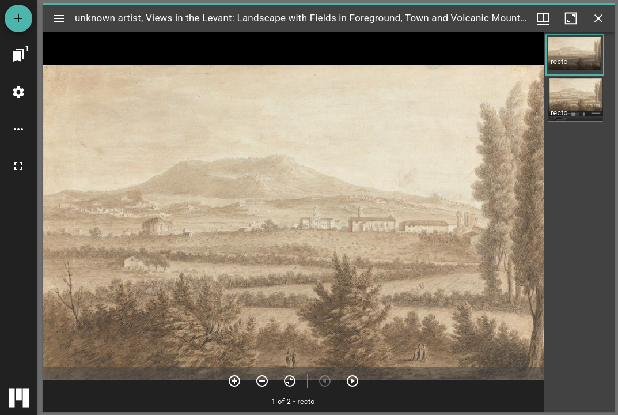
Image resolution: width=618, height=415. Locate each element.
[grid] (579, 222)
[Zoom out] (262, 381)
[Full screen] (18, 166)
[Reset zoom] (290, 381)
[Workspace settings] (18, 92)
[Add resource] (18, 18)
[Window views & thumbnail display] (543, 18)
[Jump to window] (18, 55)
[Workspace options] (18, 129)
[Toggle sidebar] (59, 18)
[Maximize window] (571, 18)
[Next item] (352, 381)
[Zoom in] (234, 381)
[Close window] (598, 18)
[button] (574, 55)
